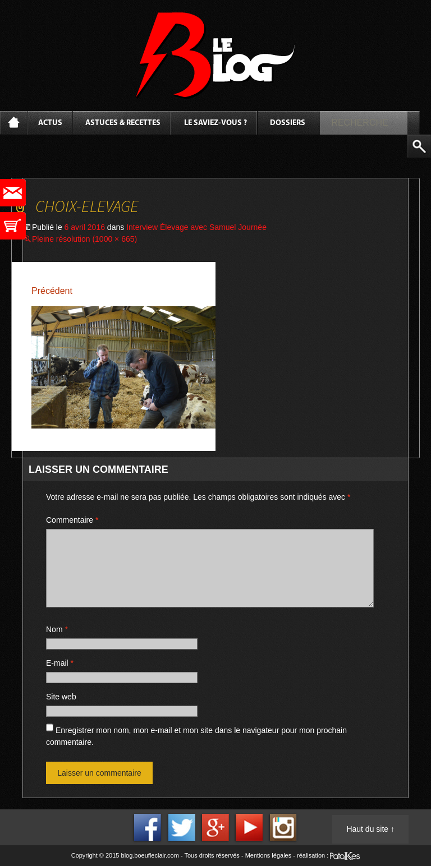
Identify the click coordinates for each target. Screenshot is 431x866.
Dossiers (287, 123)
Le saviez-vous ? (215, 123)
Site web (61, 696)
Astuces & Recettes (123, 123)
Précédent (51, 291)
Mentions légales (268, 855)
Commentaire (72, 519)
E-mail (60, 662)
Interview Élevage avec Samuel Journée (196, 227)
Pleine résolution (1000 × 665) (84, 238)
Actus (50, 123)
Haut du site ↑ (370, 828)
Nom (57, 629)
